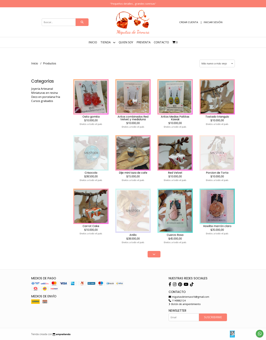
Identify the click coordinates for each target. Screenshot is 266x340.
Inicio (93, 42)
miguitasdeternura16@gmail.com (189, 296)
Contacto (161, 42)
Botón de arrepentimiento (185, 304)
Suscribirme (213, 317)
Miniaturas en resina (44, 93)
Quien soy (126, 42)
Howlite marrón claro (217, 226)
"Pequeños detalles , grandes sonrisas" (133, 3)
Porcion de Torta (217, 173)
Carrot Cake (91, 226)
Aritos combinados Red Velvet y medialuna (133, 118)
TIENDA (107, 42)
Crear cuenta (188, 22)
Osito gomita (91, 117)
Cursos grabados (42, 101)
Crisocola (91, 173)
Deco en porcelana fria (45, 97)
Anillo (133, 235)
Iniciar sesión (213, 22)
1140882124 (177, 300)
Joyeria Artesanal (42, 89)
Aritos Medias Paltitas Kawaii (175, 118)
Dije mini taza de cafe (133, 173)
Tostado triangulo (217, 117)
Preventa (143, 42)
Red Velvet (175, 173)
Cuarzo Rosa (175, 235)
